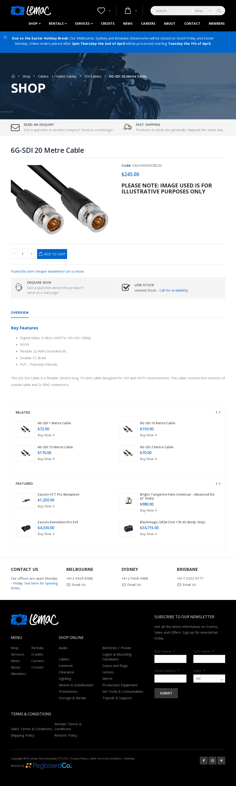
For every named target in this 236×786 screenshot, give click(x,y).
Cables (43, 76)
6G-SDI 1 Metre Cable (54, 423)
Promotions (68, 691)
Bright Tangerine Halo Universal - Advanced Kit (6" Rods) (177, 496)
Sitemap (129, 758)
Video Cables (66, 76)
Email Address (166, 671)
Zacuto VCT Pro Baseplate (58, 494)
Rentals (56, 23)
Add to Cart (55, 254)
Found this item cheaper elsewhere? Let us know (47, 271)
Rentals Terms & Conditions (68, 726)
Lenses (108, 672)
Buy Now (47, 435)
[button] (104, 11)
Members (217, 23)
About (170, 23)
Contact (192, 23)
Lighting (65, 678)
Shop (33, 23)
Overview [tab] (20, 312)
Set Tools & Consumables (123, 691)
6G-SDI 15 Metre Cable (55, 447)
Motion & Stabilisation (76, 685)
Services (82, 23)
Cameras (66, 665)
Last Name (203, 651)
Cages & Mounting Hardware (117, 656)
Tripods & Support (117, 698)
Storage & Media (72, 698)
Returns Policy (65, 735)
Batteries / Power (116, 647)
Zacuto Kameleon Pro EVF (58, 522)
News (128, 23)
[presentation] (216, 412)
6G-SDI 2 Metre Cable (156, 447)
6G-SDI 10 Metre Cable (157, 423)
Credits (108, 23)
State (199, 671)
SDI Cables (92, 76)
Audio (63, 647)
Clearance (66, 672)
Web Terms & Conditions (106, 758)
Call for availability (173, 290)
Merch (107, 678)
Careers (148, 23)
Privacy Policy (79, 758)
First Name (164, 651)
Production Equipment (120, 685)
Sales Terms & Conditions (31, 728)
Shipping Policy (22, 735)
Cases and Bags (115, 665)
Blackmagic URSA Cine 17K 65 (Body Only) (172, 522)
